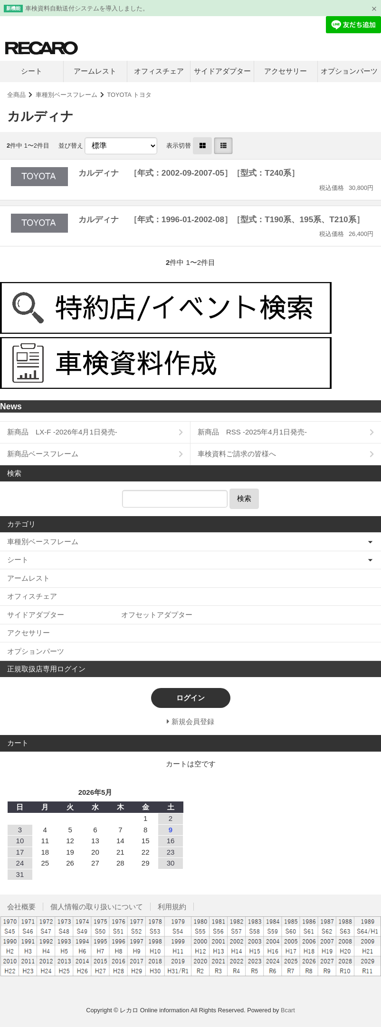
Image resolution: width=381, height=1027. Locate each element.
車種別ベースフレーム (66, 94)
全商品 (16, 94)
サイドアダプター (222, 71)
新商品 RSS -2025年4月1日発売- (252, 432)
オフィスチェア (159, 71)
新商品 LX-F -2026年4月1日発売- (62, 432)
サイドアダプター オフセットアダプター (99, 615)
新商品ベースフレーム (42, 454)
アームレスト (95, 71)
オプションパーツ (349, 71)
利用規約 (172, 907)
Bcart (288, 1010)
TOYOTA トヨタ (129, 94)
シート (31, 71)
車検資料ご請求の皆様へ (237, 454)
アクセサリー (285, 71)
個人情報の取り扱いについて (96, 907)
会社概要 (21, 907)
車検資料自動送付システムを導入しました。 (87, 8)
